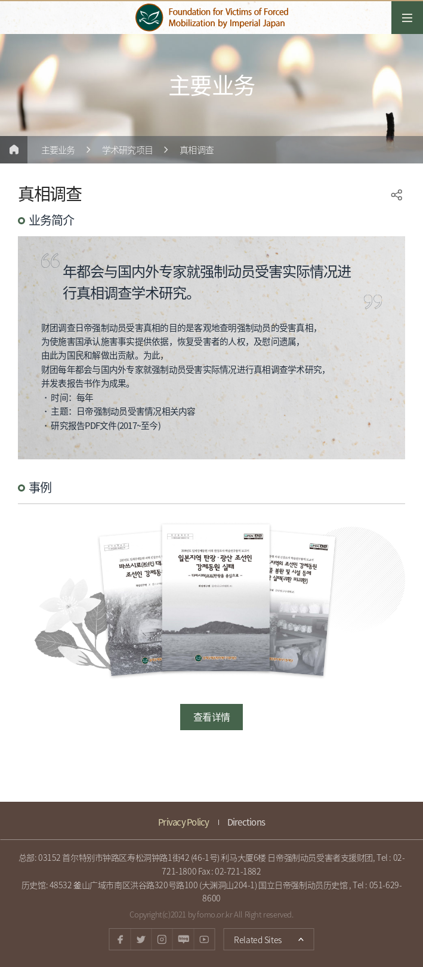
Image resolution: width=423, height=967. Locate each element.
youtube (203, 939)
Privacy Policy (183, 822)
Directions (246, 822)
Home (13, 149)
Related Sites (252, 937)
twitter (141, 939)
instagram (162, 939)
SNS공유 (396, 195)
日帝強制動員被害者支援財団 (211, 17)
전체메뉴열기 (407, 17)
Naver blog (182, 939)
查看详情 (211, 717)
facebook (120, 939)
